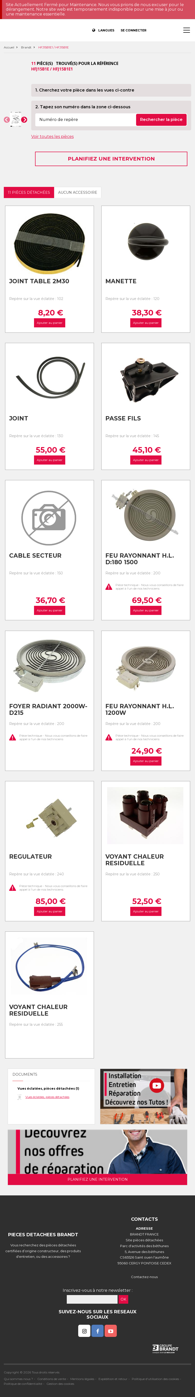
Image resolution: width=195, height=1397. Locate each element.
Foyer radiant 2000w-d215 (48, 709)
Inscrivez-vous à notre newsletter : (98, 1290)
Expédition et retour (113, 1379)
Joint (18, 418)
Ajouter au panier (49, 323)
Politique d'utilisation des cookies (155, 1379)
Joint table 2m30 (39, 281)
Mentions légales (82, 1379)
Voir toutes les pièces (52, 136)
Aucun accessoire (77, 192)
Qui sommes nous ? (18, 1379)
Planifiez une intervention (111, 159)
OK (123, 1299)
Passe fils (123, 418)
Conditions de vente (51, 1379)
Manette (121, 281)
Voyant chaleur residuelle (134, 860)
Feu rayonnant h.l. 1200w (139, 709)
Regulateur (30, 856)
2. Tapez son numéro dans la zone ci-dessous (83, 106)
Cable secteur (35, 555)
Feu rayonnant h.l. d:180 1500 (139, 559)
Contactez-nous (144, 1277)
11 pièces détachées (29, 192)
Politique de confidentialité (23, 1384)
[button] (7, 120)
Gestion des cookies (60, 1384)
